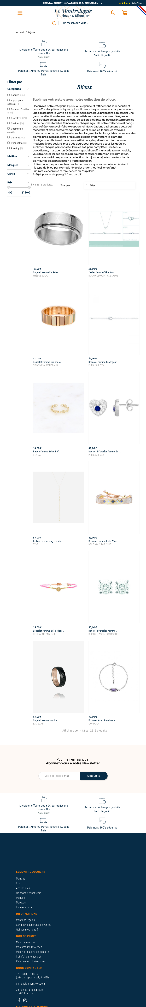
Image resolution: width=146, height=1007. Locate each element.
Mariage (20, 897)
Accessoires (23, 888)
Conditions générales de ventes (33, 924)
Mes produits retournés (29, 947)
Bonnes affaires (25, 907)
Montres (20, 878)
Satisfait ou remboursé (29, 956)
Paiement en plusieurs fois (31, 961)
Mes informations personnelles (33, 951)
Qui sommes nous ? (27, 929)
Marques (21, 902)
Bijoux (19, 883)
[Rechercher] (78, 23)
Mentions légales (25, 920)
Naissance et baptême (28, 893)
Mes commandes (25, 942)
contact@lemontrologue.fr (30, 983)
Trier (90, 185)
